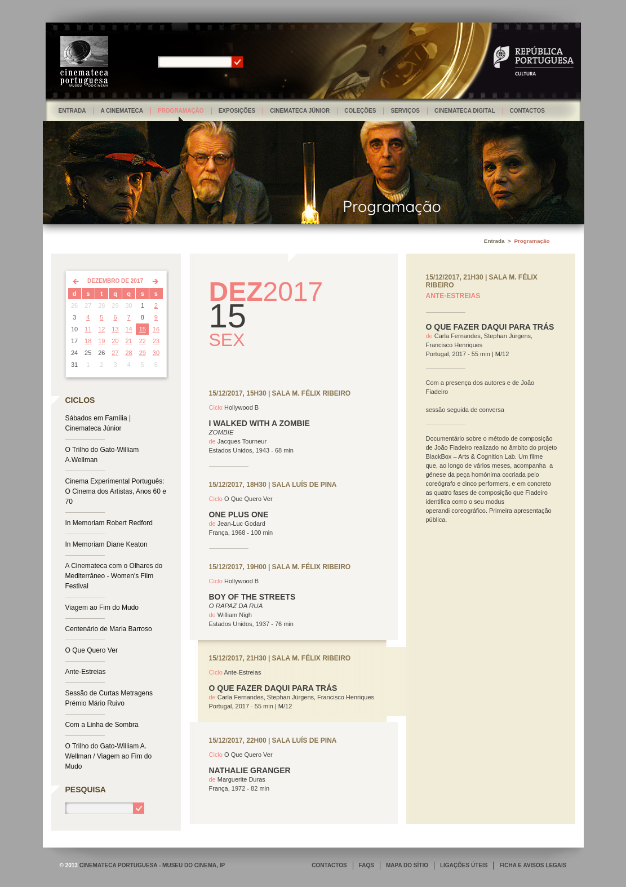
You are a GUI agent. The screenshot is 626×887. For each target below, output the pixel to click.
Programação (181, 111)
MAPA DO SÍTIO (407, 865)
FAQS (366, 865)
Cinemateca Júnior (300, 111)
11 (88, 329)
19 (101, 341)
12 (101, 329)
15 (142, 329)
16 (156, 329)
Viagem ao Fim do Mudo (102, 607)
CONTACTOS (329, 865)
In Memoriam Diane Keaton (106, 544)
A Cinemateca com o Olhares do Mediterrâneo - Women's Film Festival (114, 576)
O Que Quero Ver (91, 650)
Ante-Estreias (85, 672)
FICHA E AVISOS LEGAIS (532, 865)
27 (115, 352)
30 (156, 352)
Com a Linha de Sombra (102, 725)
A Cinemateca (121, 111)
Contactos (527, 111)
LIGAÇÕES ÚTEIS (463, 865)
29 (142, 352)
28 (129, 352)
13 (115, 329)
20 (115, 341)
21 (129, 341)
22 (142, 341)
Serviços (405, 111)
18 (88, 341)
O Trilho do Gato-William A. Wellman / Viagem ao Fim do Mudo (108, 756)
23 (156, 341)
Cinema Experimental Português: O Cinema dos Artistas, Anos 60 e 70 (115, 491)
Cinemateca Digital (464, 111)
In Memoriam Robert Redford (109, 523)
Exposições (237, 111)
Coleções (360, 111)
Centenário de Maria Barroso (108, 629)
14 (129, 329)
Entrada (72, 111)
